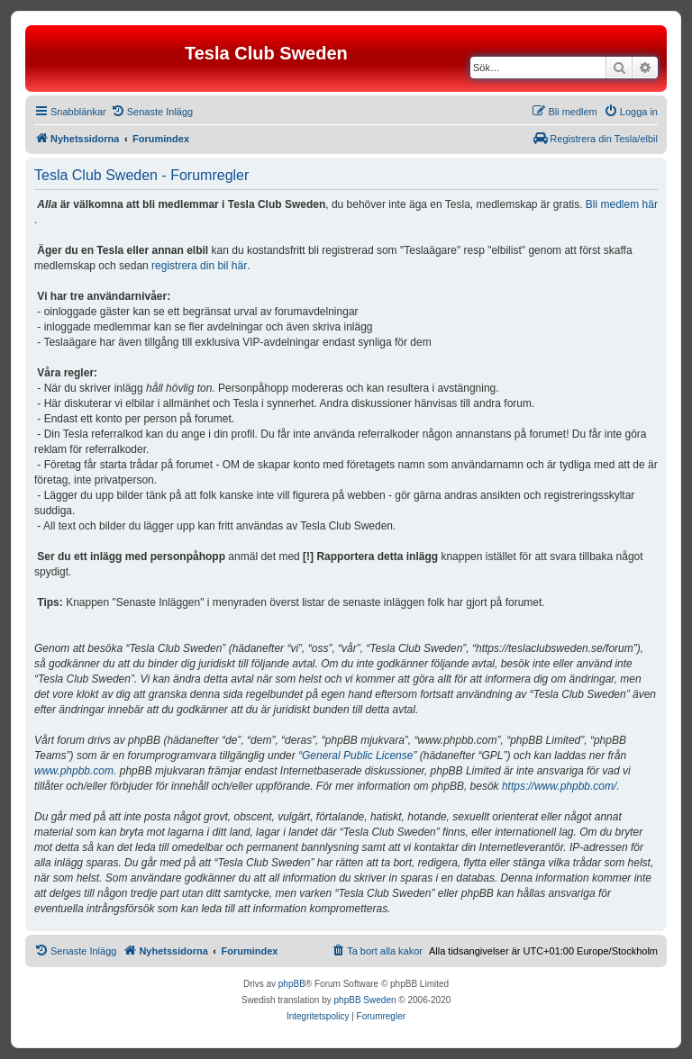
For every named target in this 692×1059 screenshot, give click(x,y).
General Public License (357, 755)
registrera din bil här (199, 265)
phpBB (291, 984)
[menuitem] (152, 111)
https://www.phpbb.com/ (559, 786)
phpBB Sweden (365, 1000)
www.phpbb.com (74, 771)
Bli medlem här (622, 204)
